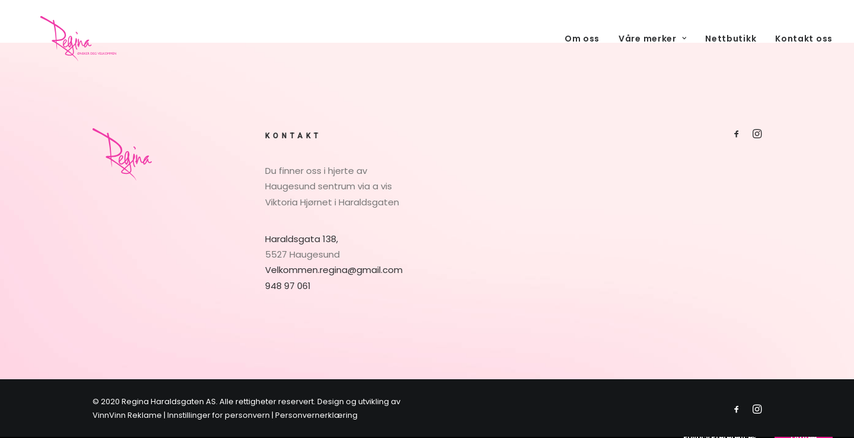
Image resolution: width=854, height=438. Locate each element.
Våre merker (652, 52)
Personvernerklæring (316, 415)
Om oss (582, 52)
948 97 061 (288, 286)
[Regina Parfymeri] (81, 51)
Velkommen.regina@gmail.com (334, 270)
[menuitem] (586, 51)
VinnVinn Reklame (127, 415)
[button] (736, 135)
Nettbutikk (730, 52)
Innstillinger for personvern (218, 415)
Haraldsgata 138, (301, 239)
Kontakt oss (804, 52)
